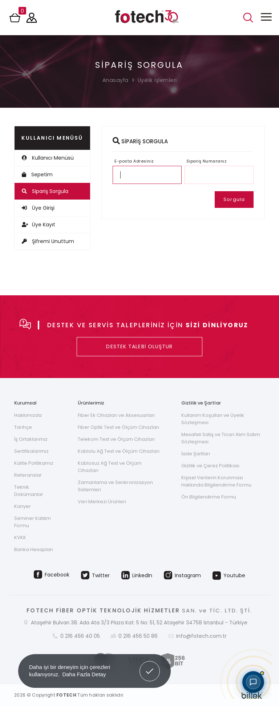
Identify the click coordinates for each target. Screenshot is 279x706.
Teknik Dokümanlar (28, 491)
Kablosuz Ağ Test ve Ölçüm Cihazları (110, 467)
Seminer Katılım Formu (32, 522)
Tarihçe (23, 427)
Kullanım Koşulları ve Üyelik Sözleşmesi (212, 419)
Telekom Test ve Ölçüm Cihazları (116, 439)
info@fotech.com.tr (201, 636)
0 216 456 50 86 (138, 636)
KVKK (20, 537)
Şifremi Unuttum (48, 241)
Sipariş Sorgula (45, 191)
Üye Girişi (38, 208)
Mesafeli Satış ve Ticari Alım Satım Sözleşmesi (220, 438)
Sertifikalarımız (31, 451)
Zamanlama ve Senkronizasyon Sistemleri (115, 486)
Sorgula (234, 199)
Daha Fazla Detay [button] (84, 674)
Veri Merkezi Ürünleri (102, 501)
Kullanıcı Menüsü (48, 157)
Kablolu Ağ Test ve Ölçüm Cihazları (118, 451)
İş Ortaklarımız (31, 439)
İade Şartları (195, 453)
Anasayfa (115, 80)
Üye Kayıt (38, 224)
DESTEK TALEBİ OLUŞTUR (139, 346)
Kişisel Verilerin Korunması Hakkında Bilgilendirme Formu (216, 481)
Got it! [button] (149, 666)
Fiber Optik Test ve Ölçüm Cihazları (118, 427)
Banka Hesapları (33, 549)
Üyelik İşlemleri (157, 80)
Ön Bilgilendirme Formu (208, 496)
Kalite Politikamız (33, 463)
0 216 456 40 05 (80, 636)
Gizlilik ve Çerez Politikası (210, 465)
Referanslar (28, 475)
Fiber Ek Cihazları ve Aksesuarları (116, 415)
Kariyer (22, 506)
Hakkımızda (28, 415)
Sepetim (37, 174)
